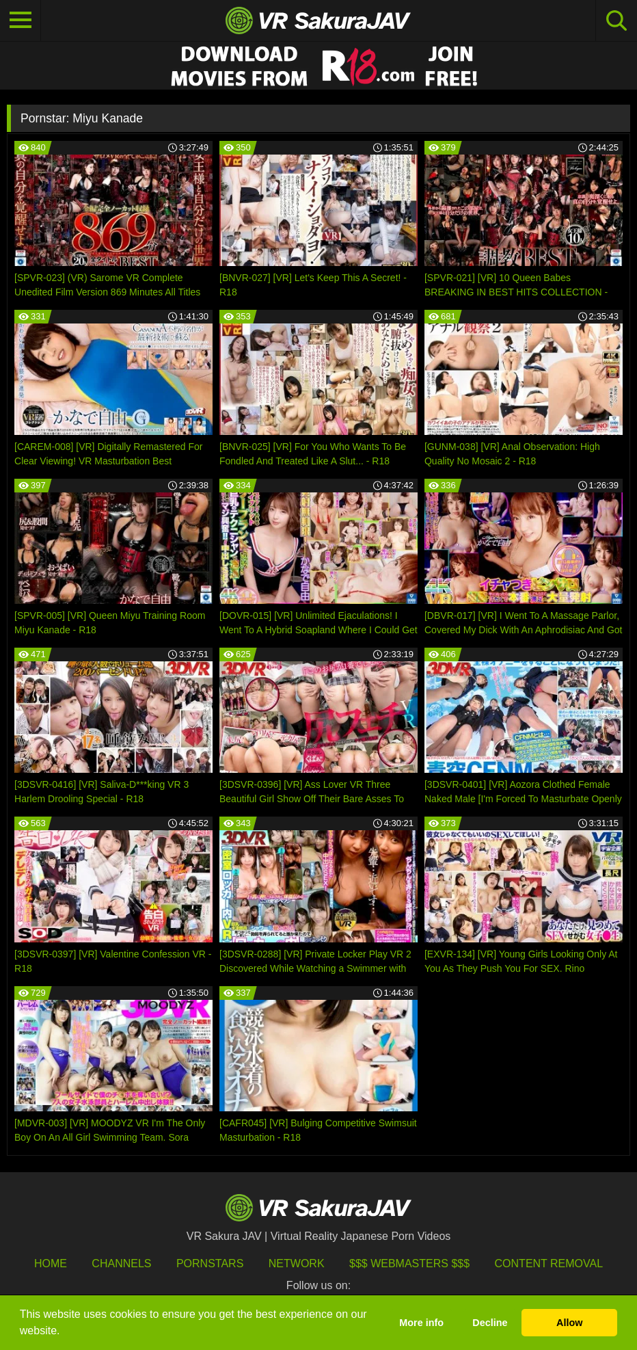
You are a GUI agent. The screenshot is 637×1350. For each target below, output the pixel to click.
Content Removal (549, 1263)
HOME (50, 1263)
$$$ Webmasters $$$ (409, 1263)
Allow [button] (569, 1322)
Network (297, 1263)
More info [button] (421, 1322)
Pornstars (209, 1263)
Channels (121, 1263)
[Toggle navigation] (20, 20)
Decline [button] (489, 1322)
